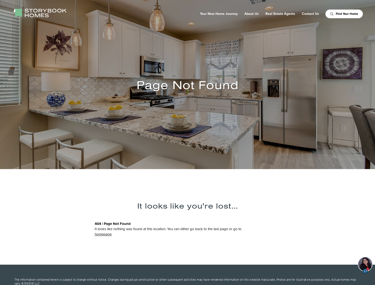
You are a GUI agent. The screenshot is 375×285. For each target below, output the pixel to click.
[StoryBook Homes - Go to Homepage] (39, 13)
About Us (251, 14)
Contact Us (310, 14)
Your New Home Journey (219, 14)
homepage (103, 234)
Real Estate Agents (280, 14)
